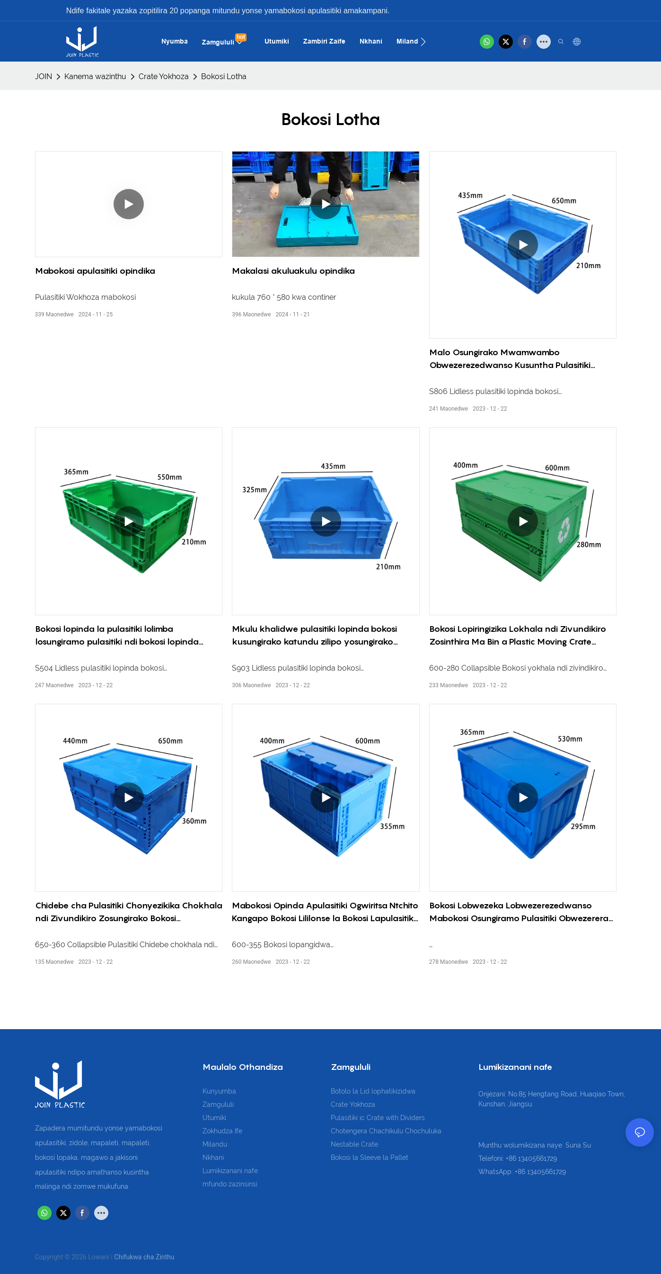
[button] (423, 41)
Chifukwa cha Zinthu (144, 1257)
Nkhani (213, 1157)
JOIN (43, 76)
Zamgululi (218, 1104)
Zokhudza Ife (222, 1131)
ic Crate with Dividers (392, 1117)
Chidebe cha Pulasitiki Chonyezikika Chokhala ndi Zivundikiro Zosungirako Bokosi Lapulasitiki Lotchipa (128, 912)
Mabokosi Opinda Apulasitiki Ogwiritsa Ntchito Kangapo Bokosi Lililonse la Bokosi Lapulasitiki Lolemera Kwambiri (325, 912)
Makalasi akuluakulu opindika (293, 271)
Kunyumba (219, 1091)
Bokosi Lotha (224, 76)
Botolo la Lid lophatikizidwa (373, 1091)
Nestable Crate (354, 1144)
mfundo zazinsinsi (230, 1184)
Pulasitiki (345, 1117)
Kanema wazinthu (95, 76)
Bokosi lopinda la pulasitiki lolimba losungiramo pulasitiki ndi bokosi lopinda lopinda (117, 636)
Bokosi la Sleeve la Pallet (369, 1157)
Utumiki (214, 1117)
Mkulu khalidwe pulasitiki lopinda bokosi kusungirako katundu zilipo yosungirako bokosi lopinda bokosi (314, 636)
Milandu (215, 1144)
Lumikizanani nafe (230, 1171)
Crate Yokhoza (164, 76)
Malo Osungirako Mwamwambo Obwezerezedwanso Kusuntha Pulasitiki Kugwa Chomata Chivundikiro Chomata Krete (522, 359)
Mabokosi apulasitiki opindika (95, 271)
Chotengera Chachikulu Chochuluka (386, 1131)
